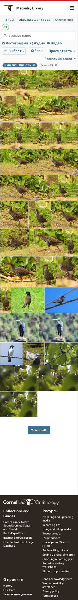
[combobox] (42, 35)
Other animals (64, 19)
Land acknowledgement (57, 579)
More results (39, 430)
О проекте (13, 580)
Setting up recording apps (58, 554)
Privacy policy (50, 591)
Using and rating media (56, 529)
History (7, 585)
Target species (51, 538)
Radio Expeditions (14, 533)
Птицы (9, 19)
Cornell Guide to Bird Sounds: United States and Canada (17, 526)
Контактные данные (17, 594)
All (5, 27)
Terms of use (50, 595)
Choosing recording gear (58, 559)
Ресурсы (50, 511)
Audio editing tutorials (56, 550)
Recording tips (51, 525)
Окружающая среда (35, 19)
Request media (51, 533)
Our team (9, 590)
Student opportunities (55, 571)
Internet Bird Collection (17, 537)
